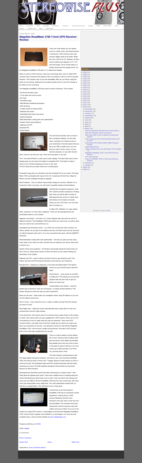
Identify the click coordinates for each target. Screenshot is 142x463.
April (86, 126)
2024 (85, 76)
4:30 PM (38, 424)
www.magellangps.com (58, 417)
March (87, 128)
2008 (85, 169)
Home (50, 442)
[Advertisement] (101, 49)
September (89, 115)
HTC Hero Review (91, 157)
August (87, 118)
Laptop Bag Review (92, 147)
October (88, 113)
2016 (85, 94)
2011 (85, 104)
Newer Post (24, 442)
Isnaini (108, 210)
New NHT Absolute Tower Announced (98, 133)
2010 (85, 107)
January (88, 165)
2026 (85, 72)
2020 (85, 85)
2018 (85, 89)
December (88, 109)
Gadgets (26, 428)
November (88, 111)
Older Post (75, 442)
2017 (85, 92)
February (88, 163)
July (86, 120)
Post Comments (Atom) (37, 447)
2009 (85, 167)
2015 (85, 96)
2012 (85, 102)
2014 (85, 98)
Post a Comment (25, 438)
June (86, 122)
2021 (85, 83)
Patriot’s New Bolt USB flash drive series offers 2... (103, 130)
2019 (85, 87)
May (86, 124)
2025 (85, 74)
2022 (85, 81)
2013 (85, 100)
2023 (85, 79)
